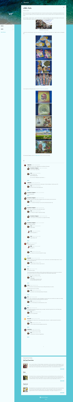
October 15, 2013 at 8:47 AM (40, 197)
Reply (28, 180)
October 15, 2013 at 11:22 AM (36, 262)
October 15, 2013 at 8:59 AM (36, 231)
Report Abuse (3, 32)
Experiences (26, 2)
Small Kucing (29, 329)
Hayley (28, 285)
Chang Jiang (37, 155)
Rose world (29, 318)
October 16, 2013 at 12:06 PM (35, 318)
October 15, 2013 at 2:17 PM (34, 285)
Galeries (46, 399)
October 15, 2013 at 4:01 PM (33, 307)
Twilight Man (29, 164)
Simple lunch (25, 384)
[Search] (65, 2)
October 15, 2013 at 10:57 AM (35, 258)
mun (28, 268)
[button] (63, 7)
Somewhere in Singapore (34, 168)
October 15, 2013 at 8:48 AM (40, 222)
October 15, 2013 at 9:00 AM (36, 246)
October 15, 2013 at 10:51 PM (36, 276)
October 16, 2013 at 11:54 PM (36, 322)
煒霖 (31, 231)
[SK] (28, 307)
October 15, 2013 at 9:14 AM (36, 236)
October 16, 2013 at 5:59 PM (36, 329)
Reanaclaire (29, 258)
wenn (31, 173)
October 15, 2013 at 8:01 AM (36, 182)
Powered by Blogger (44, 397)
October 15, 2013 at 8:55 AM (36, 173)
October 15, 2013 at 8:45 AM (40, 192)
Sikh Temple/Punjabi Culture (28, 360)
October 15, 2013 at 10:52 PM (36, 301)
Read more (62, 369)
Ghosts (24, 372)
